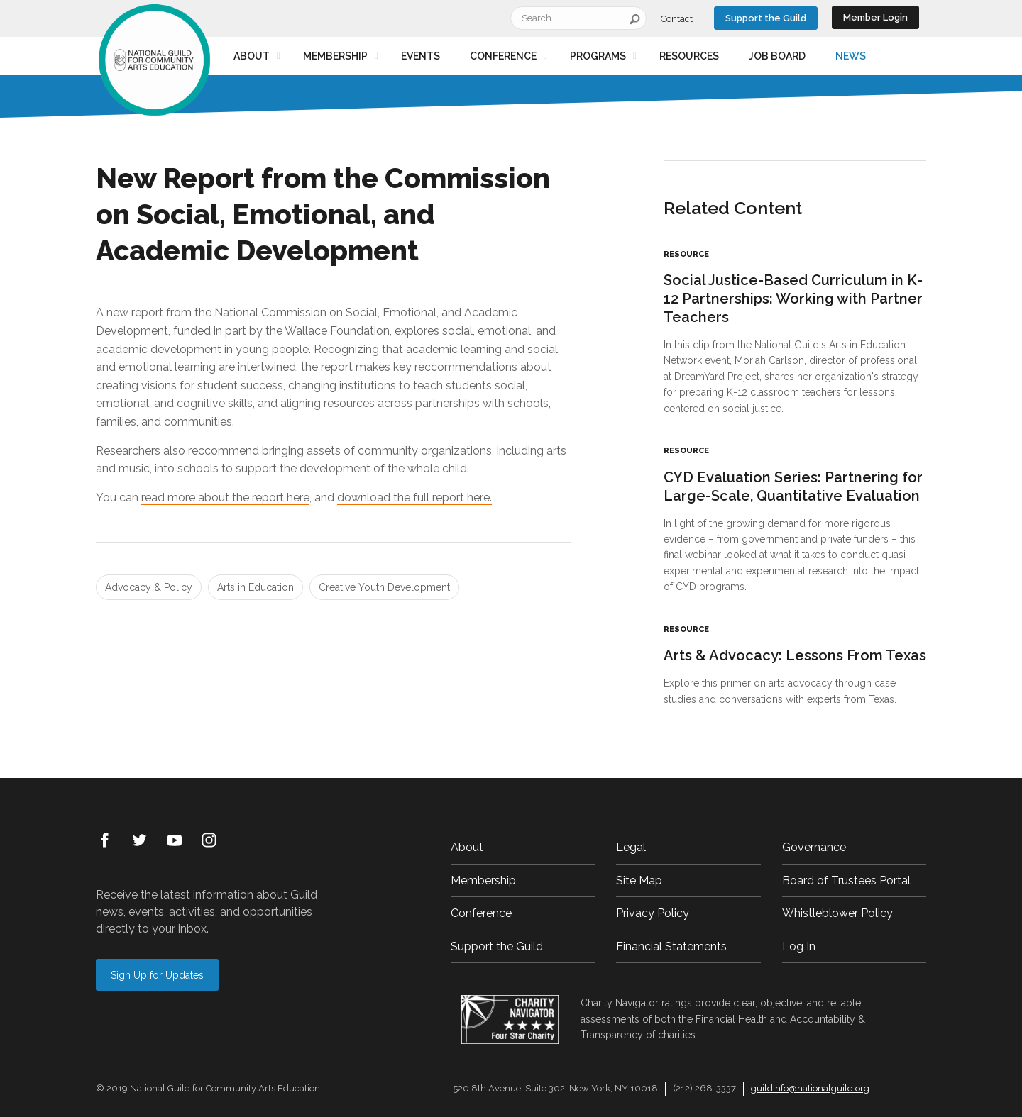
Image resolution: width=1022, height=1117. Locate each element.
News (850, 56)
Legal (631, 847)
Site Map (639, 880)
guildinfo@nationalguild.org (810, 1088)
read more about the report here (225, 497)
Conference (503, 56)
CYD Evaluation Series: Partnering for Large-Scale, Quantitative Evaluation (793, 486)
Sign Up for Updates (157, 975)
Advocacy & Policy (148, 587)
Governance (814, 847)
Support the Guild (765, 18)
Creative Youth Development (384, 587)
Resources (689, 56)
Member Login (875, 17)
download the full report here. (414, 497)
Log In (798, 946)
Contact (677, 18)
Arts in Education (255, 587)
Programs (598, 56)
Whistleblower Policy (837, 913)
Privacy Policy (652, 913)
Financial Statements (671, 946)
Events (420, 56)
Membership (335, 56)
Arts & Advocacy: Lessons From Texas (795, 655)
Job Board (777, 56)
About (251, 56)
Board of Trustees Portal (846, 880)
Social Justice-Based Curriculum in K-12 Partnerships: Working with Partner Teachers (793, 299)
